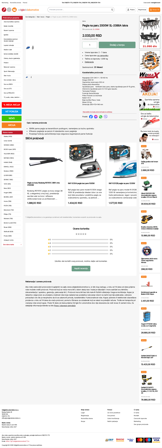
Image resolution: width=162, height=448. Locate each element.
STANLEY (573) (8, 240)
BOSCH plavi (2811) (10, 149)
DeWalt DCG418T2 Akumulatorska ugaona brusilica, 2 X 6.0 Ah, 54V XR (149, 390)
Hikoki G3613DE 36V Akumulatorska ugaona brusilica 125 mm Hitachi (149, 195)
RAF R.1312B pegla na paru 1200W (122, 183)
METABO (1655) (9, 158)
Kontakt (136, 415)
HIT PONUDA (11, 111)
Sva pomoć (111, 415)
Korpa (83, 421)
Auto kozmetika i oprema (11, 22)
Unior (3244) (8, 141)
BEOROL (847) (8, 197)
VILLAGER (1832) (9, 154)
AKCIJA (11, 125)
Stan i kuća (7, 75)
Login (83, 413)
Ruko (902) (7, 188)
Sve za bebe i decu (10, 80)
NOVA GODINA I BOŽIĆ (11, 54)
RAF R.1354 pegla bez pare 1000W (81, 183)
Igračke (6, 35)
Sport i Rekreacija (9, 71)
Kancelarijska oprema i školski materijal (11, 40)
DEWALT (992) (8, 179)
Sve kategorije (30, 17)
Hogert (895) (8, 192)
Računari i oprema (9, 67)
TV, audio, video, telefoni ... (12, 97)
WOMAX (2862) (9, 145)
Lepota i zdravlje (9, 45)
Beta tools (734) (9, 210)
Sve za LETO (8, 88)
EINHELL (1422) (8, 167)
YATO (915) (7, 184)
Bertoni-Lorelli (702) (10, 223)
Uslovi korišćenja (113, 418)
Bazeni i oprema (9, 30)
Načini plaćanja (112, 421)
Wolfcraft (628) (8, 231)
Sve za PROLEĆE (9, 93)
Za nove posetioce (113, 413)
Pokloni (6, 63)
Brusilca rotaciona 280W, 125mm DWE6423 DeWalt (149, 228)
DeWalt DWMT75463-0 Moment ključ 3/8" (149, 357)
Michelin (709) (8, 218)
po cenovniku (102, 55)
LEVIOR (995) (8, 175)
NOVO (12, 118)
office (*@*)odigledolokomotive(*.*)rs (17, 441)
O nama (136, 413)
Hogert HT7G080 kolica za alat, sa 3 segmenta (149, 325)
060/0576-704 (95, 2)
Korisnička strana (15, 2)
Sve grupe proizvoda (141, 424)
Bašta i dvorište (8, 26)
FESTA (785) (8, 205)
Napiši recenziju (81, 268)
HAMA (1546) (8, 162)
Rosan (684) (7, 227)
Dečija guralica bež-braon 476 (149, 162)
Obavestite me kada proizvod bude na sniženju (97, 112)
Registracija (85, 415)
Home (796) (7, 201)
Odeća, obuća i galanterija (12, 58)
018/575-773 (68, 2)
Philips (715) (7, 214)
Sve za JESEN (8, 84)
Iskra (84, 21)
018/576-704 (77, 2)
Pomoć (25, 2)
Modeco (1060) (8, 171)
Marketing (5, 2)
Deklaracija (89, 62)
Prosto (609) (8, 236)
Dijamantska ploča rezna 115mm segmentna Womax (149, 260)
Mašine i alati (8, 50)
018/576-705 (86, 2)
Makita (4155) (8, 136)
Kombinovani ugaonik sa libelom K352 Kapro (149, 293)
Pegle (48, 17)
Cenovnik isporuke (140, 418)
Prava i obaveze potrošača (65, 305)
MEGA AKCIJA (11, 104)
